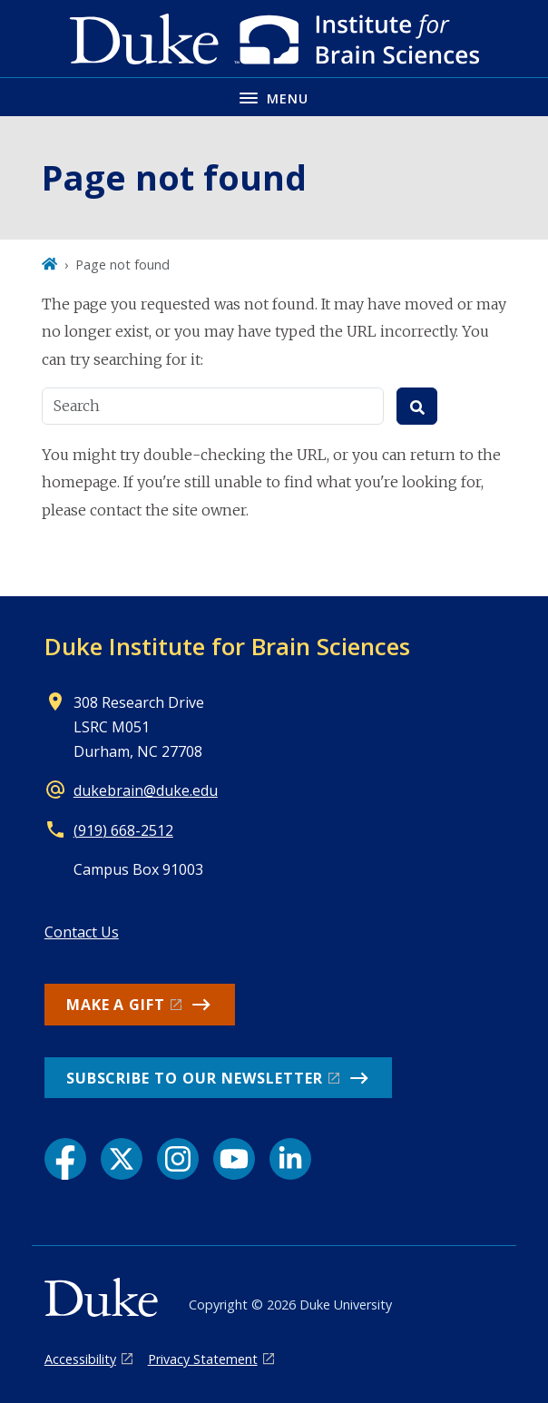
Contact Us (81, 932)
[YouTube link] (234, 1159)
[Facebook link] (65, 1159)
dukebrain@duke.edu (145, 790)
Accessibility (80, 1359)
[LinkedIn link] (290, 1159)
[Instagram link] (178, 1159)
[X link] (121, 1159)
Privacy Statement (203, 1359)
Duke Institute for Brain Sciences (227, 646)
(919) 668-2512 (123, 830)
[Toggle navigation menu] (274, 96)
